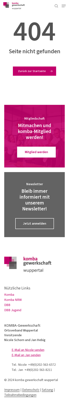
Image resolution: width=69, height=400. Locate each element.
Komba (9, 294)
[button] (64, 6)
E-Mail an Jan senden (26, 355)
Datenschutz (30, 389)
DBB (7, 305)
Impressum (12, 389)
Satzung (47, 389)
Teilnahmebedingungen (20, 395)
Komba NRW (13, 300)
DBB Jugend (12, 310)
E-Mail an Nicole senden (28, 350)
